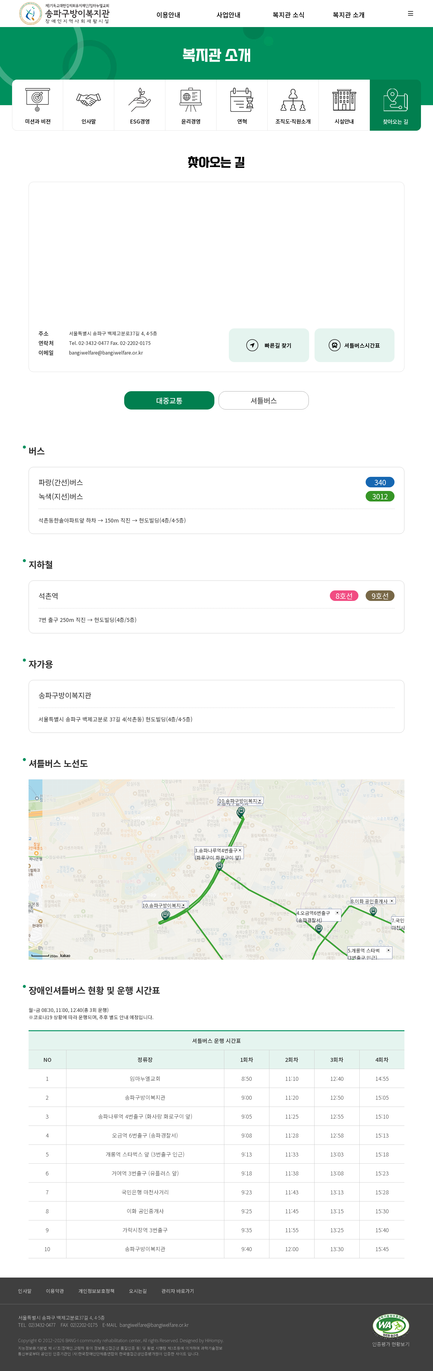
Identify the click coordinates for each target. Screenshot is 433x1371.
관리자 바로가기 (177, 1290)
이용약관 (55, 1290)
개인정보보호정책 (96, 1290)
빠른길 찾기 (269, 345)
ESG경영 (140, 121)
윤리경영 (191, 121)
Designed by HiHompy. (202, 1340)
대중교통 (169, 400)
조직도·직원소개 (293, 121)
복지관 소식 (289, 14)
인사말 (88, 121)
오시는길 (138, 1290)
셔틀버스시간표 (354, 345)
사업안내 (228, 14)
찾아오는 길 (395, 121)
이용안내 (168, 14)
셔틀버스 (263, 400)
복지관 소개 (349, 14)
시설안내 (344, 121)
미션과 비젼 (38, 121)
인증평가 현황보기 (391, 1344)
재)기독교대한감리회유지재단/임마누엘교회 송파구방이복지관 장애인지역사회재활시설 (64, 13)
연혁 (242, 121)
